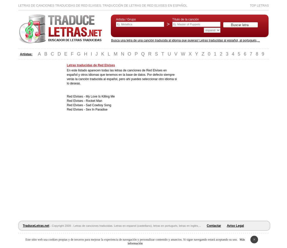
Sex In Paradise (97, 109)
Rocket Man (94, 101)
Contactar (214, 226)
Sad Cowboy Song (98, 105)
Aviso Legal (235, 226)
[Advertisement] (38, 140)
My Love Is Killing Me (100, 96)
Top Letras (259, 5)
